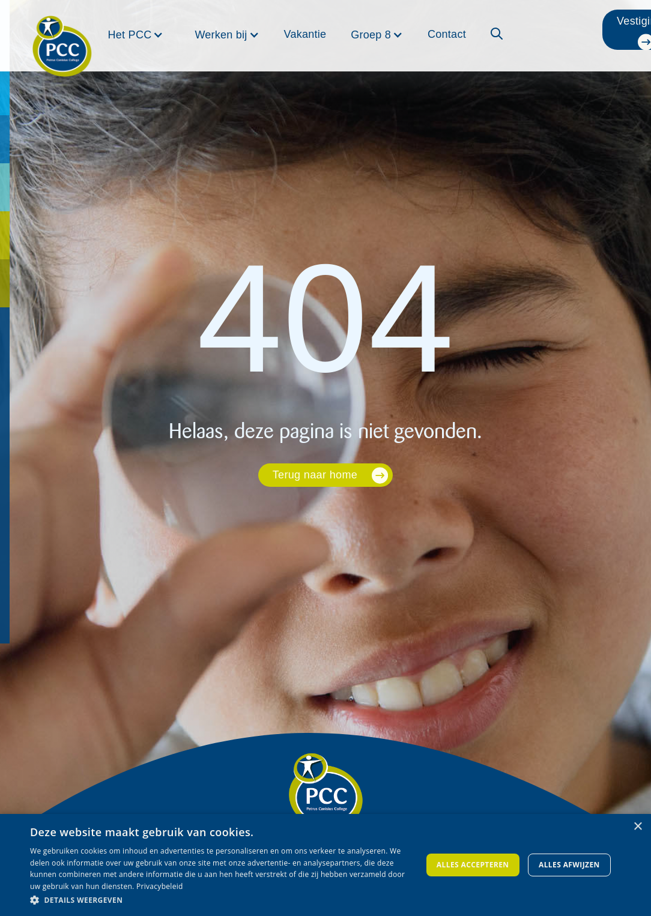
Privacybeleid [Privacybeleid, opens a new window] (159, 886)
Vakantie (305, 34)
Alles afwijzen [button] (569, 865)
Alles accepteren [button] (473, 865)
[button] (136, 35)
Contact (447, 34)
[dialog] (325, 865)
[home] (61, 31)
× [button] (637, 826)
